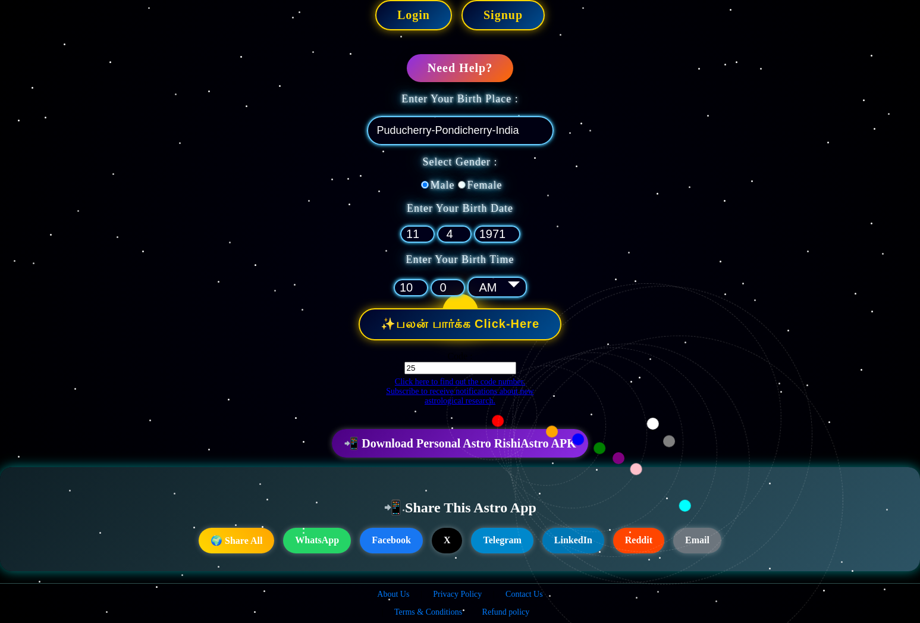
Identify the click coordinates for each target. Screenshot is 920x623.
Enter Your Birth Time (460, 259)
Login (413, 14)
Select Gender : (460, 162)
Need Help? (460, 67)
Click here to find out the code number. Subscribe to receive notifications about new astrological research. (459, 391)
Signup (503, 14)
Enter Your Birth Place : (460, 99)
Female (485, 185)
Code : (459, 356)
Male (443, 185)
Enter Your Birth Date (460, 208)
